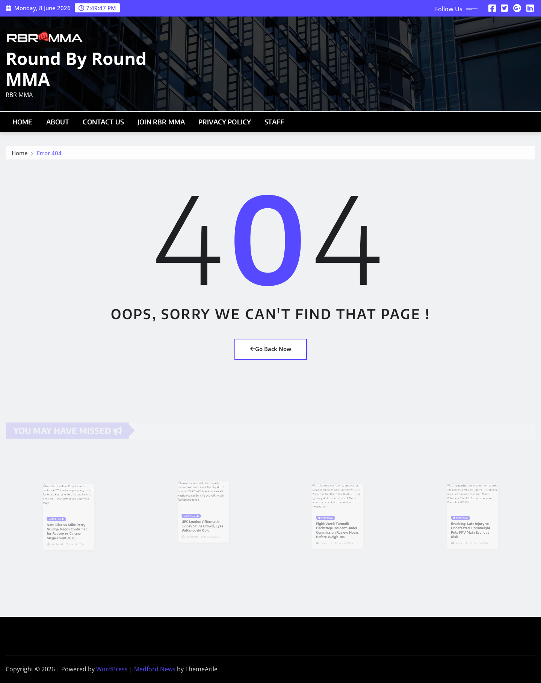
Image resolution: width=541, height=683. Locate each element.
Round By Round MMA (76, 69)
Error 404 (49, 155)
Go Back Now (270, 349)
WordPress (112, 669)
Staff (274, 122)
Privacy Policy (224, 122)
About (58, 122)
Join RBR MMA (161, 122)
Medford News (154, 669)
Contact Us (103, 122)
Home (22, 122)
